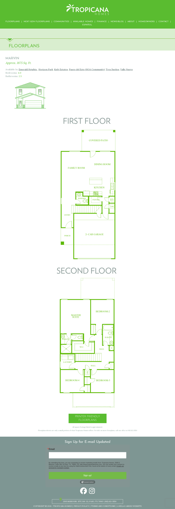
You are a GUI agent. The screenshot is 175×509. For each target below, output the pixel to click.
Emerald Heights (28, 69)
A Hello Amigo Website (129, 506)
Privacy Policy (81, 506)
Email (52, 449)
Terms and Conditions (103, 506)
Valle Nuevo (126, 69)
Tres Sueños (112, 69)
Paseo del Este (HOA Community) (87, 69)
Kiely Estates (61, 69)
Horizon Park (46, 69)
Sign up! (87, 475)
